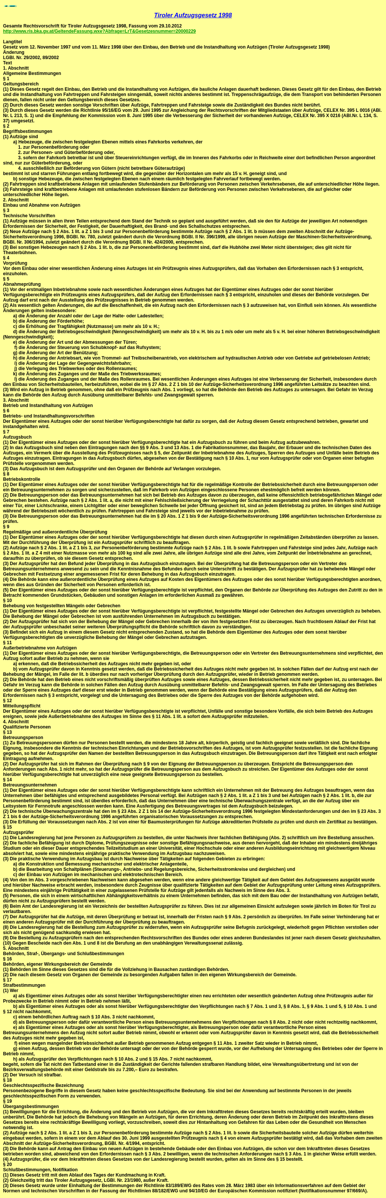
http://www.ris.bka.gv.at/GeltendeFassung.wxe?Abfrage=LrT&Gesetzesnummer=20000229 (99, 31)
